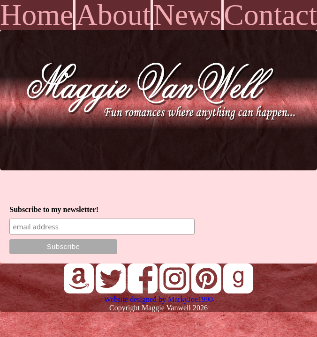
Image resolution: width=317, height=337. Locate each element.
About (113, 15)
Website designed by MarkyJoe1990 (158, 299)
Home (36, 15)
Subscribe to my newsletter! (53, 209)
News (187, 15)
